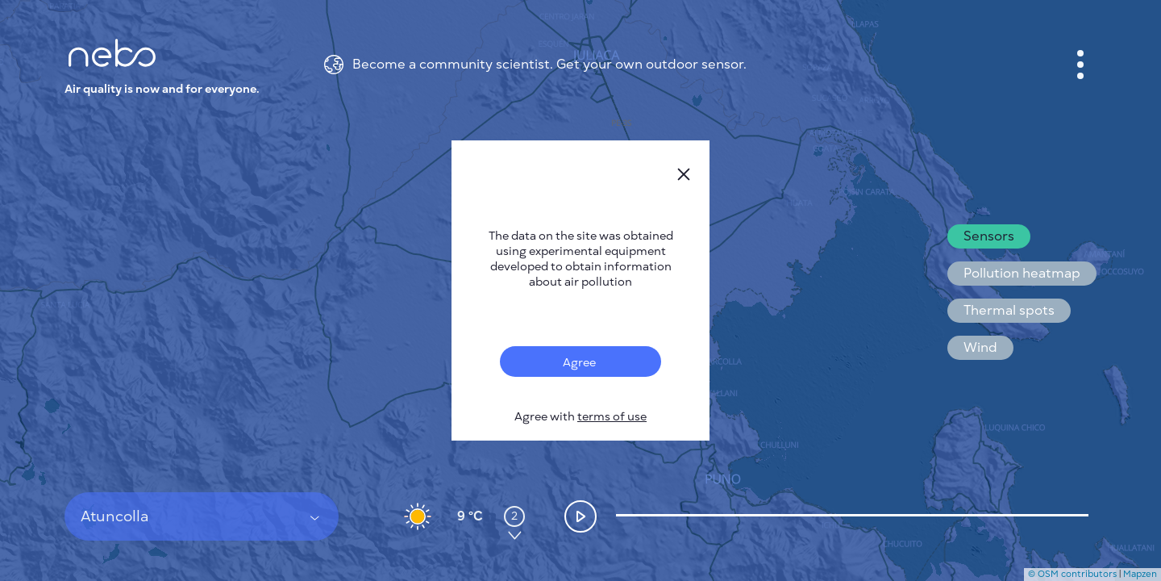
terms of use (612, 416)
